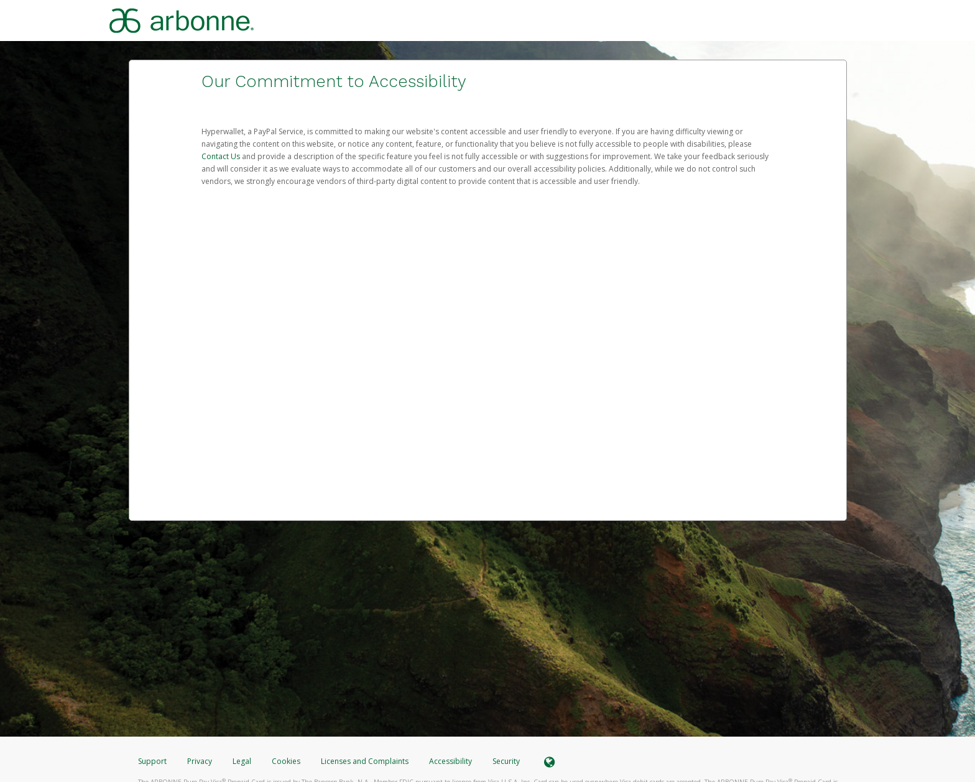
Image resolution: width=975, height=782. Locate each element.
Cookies (286, 761)
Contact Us (221, 156)
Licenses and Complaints (365, 761)
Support (152, 761)
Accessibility (450, 761)
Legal (242, 761)
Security (506, 761)
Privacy (199, 761)
